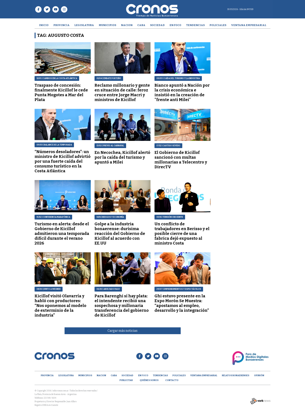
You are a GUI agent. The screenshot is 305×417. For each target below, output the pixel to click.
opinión (259, 375)
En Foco (175, 25)
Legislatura (84, 25)
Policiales (217, 25)
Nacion (127, 25)
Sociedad (157, 25)
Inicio (44, 25)
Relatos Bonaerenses (235, 375)
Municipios (107, 25)
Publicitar (126, 380)
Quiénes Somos (149, 380)
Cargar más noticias (123, 331)
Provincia (61, 25)
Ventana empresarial (248, 25)
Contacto (171, 380)
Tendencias (195, 25)
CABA (141, 25)
